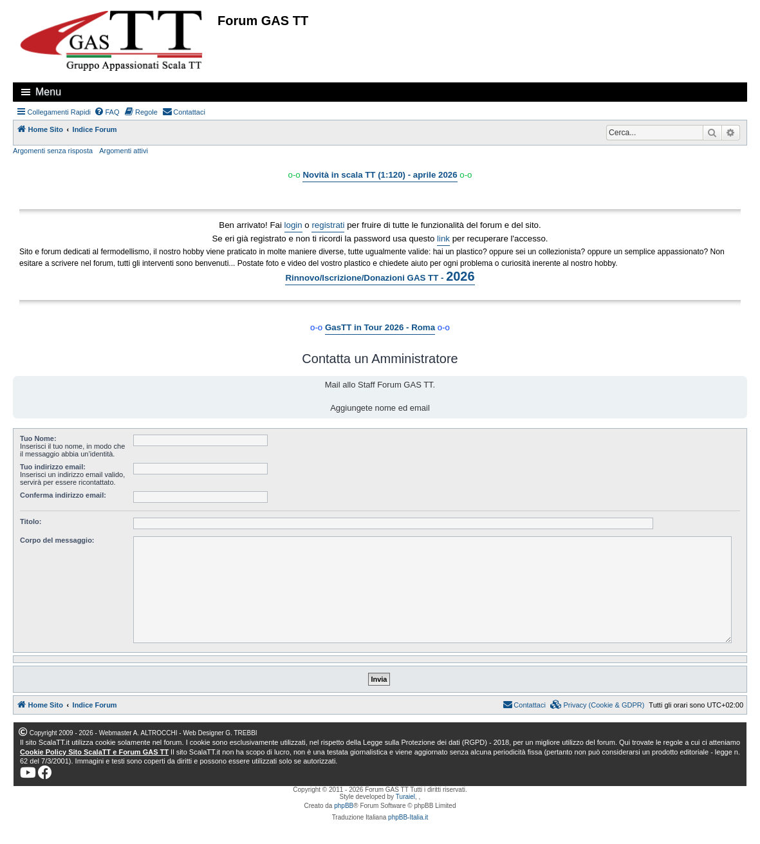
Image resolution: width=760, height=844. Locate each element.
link (443, 238)
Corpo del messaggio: (57, 540)
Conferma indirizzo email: (63, 495)
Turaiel (405, 796)
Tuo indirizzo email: (53, 467)
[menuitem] (107, 112)
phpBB (343, 805)
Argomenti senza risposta (53, 151)
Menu (48, 91)
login (293, 225)
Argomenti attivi (123, 151)
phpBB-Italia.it (408, 817)
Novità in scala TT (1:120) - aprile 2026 (379, 175)
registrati (327, 225)
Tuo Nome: (38, 438)
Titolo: (30, 521)
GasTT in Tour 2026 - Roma (380, 327)
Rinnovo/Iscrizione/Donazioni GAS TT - (379, 276)
